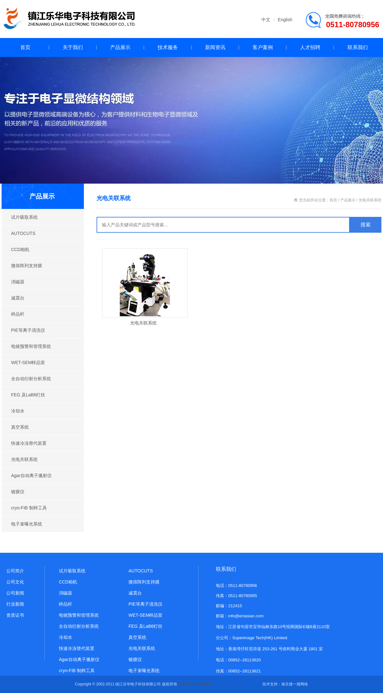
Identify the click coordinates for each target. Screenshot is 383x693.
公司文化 (15, 581)
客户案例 (263, 47)
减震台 (17, 297)
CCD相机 (20, 249)
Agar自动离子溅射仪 (31, 475)
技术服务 (168, 47)
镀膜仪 (17, 491)
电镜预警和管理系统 (31, 346)
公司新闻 (15, 592)
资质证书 (15, 615)
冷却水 (17, 410)
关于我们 (73, 47)
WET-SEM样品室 (28, 362)
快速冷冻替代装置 (29, 443)
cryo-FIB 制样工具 (29, 507)
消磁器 (17, 281)
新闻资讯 (215, 47)
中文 (265, 19)
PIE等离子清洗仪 (28, 330)
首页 (25, 47)
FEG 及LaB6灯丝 (28, 394)
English (285, 19)
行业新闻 (15, 604)
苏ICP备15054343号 (195, 684)
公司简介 (15, 570)
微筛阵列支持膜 (26, 265)
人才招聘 (310, 47)
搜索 (366, 224)
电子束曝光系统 (26, 523)
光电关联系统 (24, 459)
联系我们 (358, 47)
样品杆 (17, 314)
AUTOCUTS (23, 233)
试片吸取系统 (24, 217)
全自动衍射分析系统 (31, 378)
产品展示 (120, 47)
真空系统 (20, 427)
